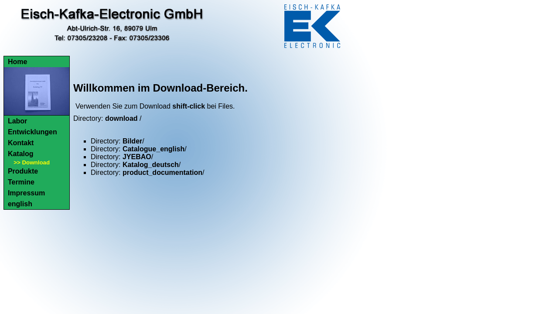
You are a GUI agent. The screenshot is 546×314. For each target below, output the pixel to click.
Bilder (132, 141)
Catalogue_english (153, 149)
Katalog (21, 153)
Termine (21, 182)
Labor (17, 121)
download (121, 118)
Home (17, 61)
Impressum (26, 193)
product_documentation (162, 172)
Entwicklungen (32, 132)
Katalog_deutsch (151, 164)
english (20, 204)
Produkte (23, 171)
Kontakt (21, 143)
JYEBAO (137, 156)
